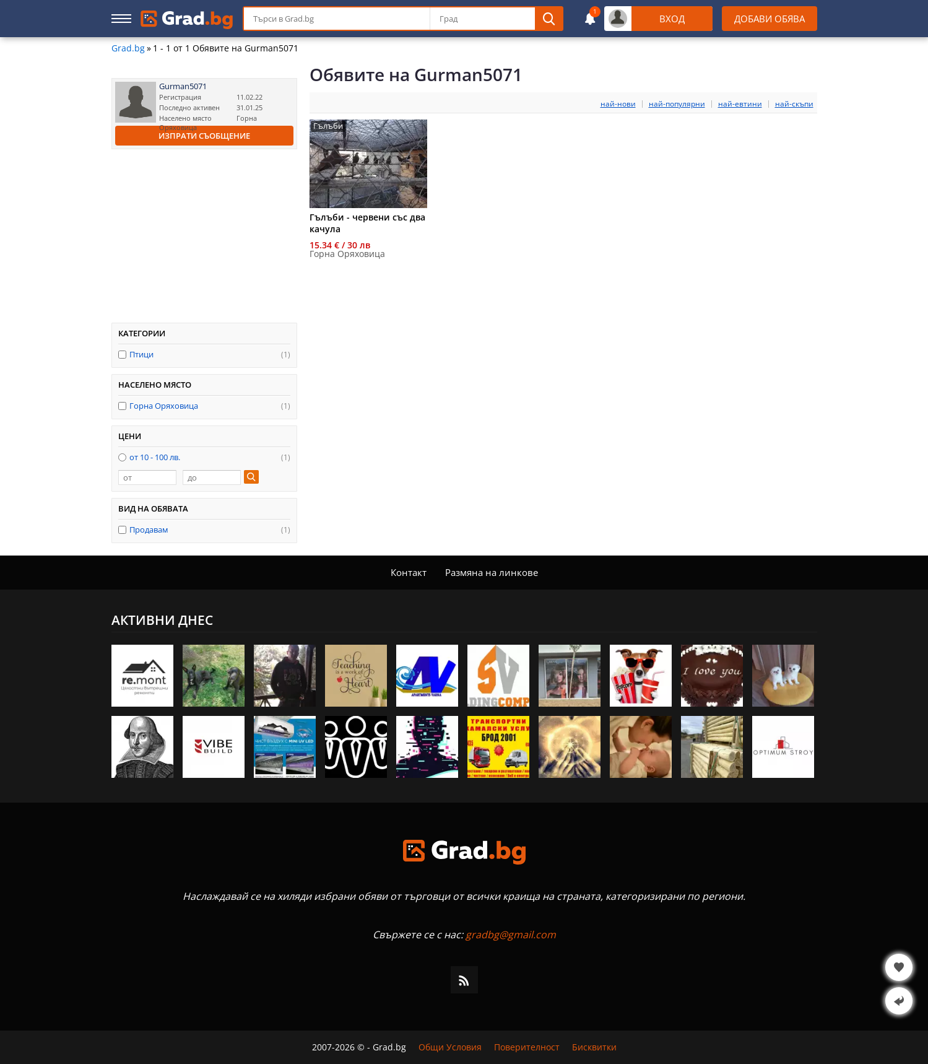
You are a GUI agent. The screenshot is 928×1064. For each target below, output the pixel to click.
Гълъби (328, 126)
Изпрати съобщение (204, 135)
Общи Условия (450, 1047)
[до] (212, 477)
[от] (147, 477)
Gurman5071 (183, 86)
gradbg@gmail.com (511, 934)
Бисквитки (594, 1047)
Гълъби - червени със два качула (367, 223)
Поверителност (527, 1047)
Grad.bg (128, 48)
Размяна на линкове (491, 572)
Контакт (409, 572)
